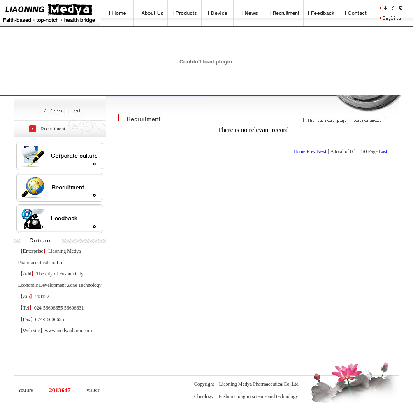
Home (299, 151)
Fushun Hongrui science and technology (258, 396)
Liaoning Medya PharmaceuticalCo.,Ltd (259, 384)
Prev (311, 151)
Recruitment (53, 129)
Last (383, 151)
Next (321, 151)
